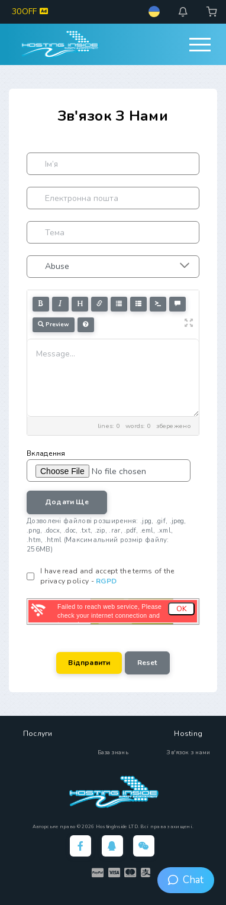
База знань (113, 752)
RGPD (106, 581)
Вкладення (46, 453)
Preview (53, 324)
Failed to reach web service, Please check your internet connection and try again (109, 615)
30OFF (30, 11)
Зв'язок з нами (188, 752)
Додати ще (67, 502)
